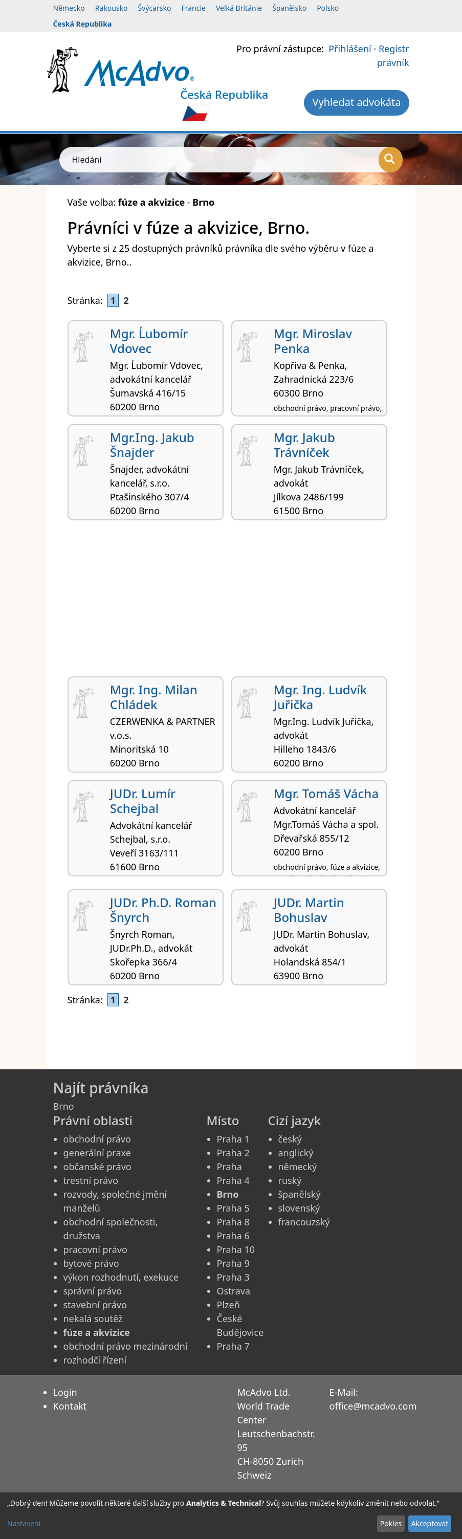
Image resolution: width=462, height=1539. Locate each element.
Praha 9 (233, 1263)
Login (65, 1392)
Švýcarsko (154, 8)
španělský (299, 1194)
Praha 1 (233, 1139)
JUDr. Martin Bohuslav (309, 910)
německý (297, 1166)
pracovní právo (95, 1249)
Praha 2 (233, 1153)
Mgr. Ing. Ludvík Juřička (320, 697)
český (290, 1139)
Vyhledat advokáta (356, 102)
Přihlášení (349, 48)
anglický (296, 1153)
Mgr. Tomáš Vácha (326, 793)
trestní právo (91, 1180)
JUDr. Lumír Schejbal (143, 801)
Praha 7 (233, 1346)
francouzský (304, 1222)
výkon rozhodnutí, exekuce (121, 1277)
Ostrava (234, 1291)
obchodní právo (97, 1139)
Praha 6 (233, 1235)
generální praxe (97, 1153)
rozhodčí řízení (95, 1360)
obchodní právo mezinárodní (125, 1346)
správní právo (92, 1291)
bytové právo (91, 1263)
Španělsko (289, 8)
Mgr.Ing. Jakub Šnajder (152, 444)
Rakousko (111, 8)
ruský (290, 1180)
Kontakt (70, 1406)
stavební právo (95, 1305)
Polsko (328, 8)
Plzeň (228, 1305)
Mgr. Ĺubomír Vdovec (149, 341)
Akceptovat (429, 1523)
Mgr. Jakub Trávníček (304, 444)
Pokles (391, 1523)
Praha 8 (233, 1222)
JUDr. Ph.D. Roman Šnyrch (163, 910)
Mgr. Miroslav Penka (313, 341)
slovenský (299, 1208)
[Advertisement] (231, 602)
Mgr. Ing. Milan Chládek (153, 697)
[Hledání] (391, 159)
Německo (69, 8)
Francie (193, 8)
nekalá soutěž (93, 1318)
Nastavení (23, 1523)
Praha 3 (233, 1277)
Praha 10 (236, 1249)
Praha (229, 1166)
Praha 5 (233, 1208)
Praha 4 (233, 1180)
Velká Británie (239, 8)
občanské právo (97, 1166)
